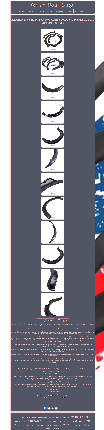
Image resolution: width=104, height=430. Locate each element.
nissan (34, 417)
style (32, 425)
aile (42, 425)
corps (87, 420)
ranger (55, 428)
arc (64, 421)
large (65, 424)
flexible (37, 425)
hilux (69, 421)
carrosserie (35, 420)
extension (48, 425)
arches (84, 416)
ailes (44, 421)
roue (74, 420)
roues (48, 428)
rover (73, 425)
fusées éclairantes (42, 417)
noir (28, 417)
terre (18, 417)
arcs (23, 417)
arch (89, 425)
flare (81, 421)
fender (74, 416)
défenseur (66, 417)
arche (58, 417)
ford (84, 424)
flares (17, 424)
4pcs (28, 425)
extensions (57, 425)
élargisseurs (21, 421)
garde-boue (57, 421)
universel (49, 421)
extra (24, 425)
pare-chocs (51, 417)
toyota (78, 425)
